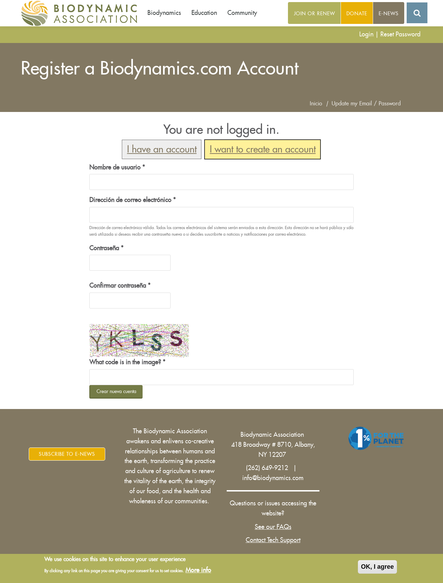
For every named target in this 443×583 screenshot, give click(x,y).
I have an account (162, 149)
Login (366, 34)
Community (242, 13)
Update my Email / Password (366, 103)
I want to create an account (263, 149)
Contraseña (106, 248)
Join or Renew (314, 13)
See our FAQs (273, 527)
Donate (356, 13)
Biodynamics (164, 13)
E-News (389, 13)
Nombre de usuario (117, 167)
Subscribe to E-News (67, 454)
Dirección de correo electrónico (132, 200)
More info (198, 571)
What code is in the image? (127, 362)
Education (204, 13)
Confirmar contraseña (120, 285)
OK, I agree (377, 567)
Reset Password (400, 34)
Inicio (316, 103)
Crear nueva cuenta (116, 391)
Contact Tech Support (273, 540)
